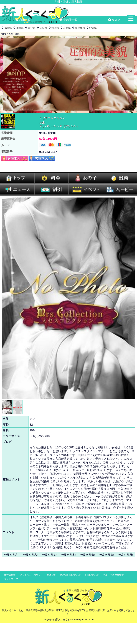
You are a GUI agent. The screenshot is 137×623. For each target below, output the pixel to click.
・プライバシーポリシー (30, 575)
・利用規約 (50, 575)
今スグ (114, 19)
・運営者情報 (9, 575)
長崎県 (20, 27)
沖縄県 (93, 27)
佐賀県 (43, 27)
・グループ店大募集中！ (113, 575)
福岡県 (8, 27)
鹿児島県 (80, 27)
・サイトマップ (10, 579)
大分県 (31, 27)
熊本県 (55, 27)
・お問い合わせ (91, 575)
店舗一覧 (23, 19)
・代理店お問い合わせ (69, 575)
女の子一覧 (68, 19)
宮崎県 (67, 27)
